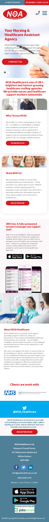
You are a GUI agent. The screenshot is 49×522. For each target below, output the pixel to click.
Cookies (35, 482)
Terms (21, 482)
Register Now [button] (17, 203)
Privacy (27, 482)
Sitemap (14, 482)
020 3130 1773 (24, 478)
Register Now (24, 432)
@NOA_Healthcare (24, 411)
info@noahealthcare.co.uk (24, 473)
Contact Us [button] (15, 62)
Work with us (17, 143)
